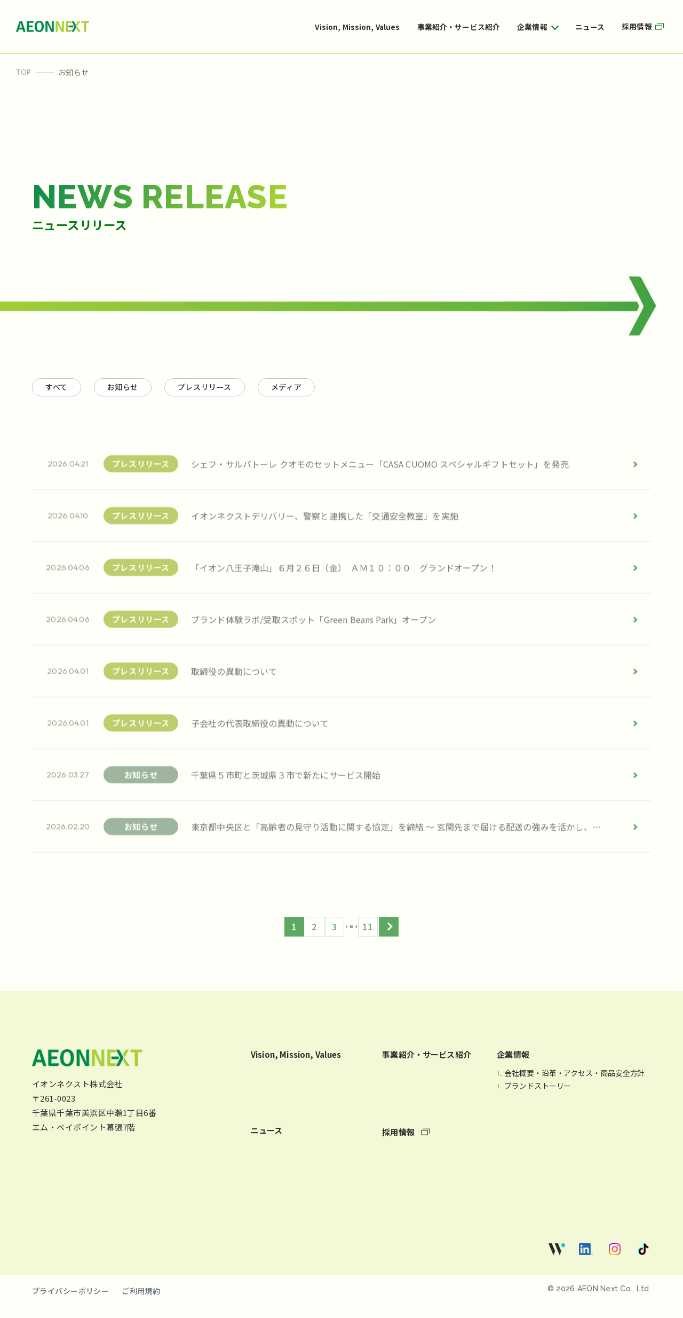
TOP (23, 72)
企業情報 (532, 26)
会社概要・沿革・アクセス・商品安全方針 (574, 1085)
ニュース (590, 26)
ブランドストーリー (537, 1098)
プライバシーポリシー (70, 1303)
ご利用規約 (141, 1303)
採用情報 (644, 26)
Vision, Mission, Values (357, 26)
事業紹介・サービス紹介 (459, 26)
